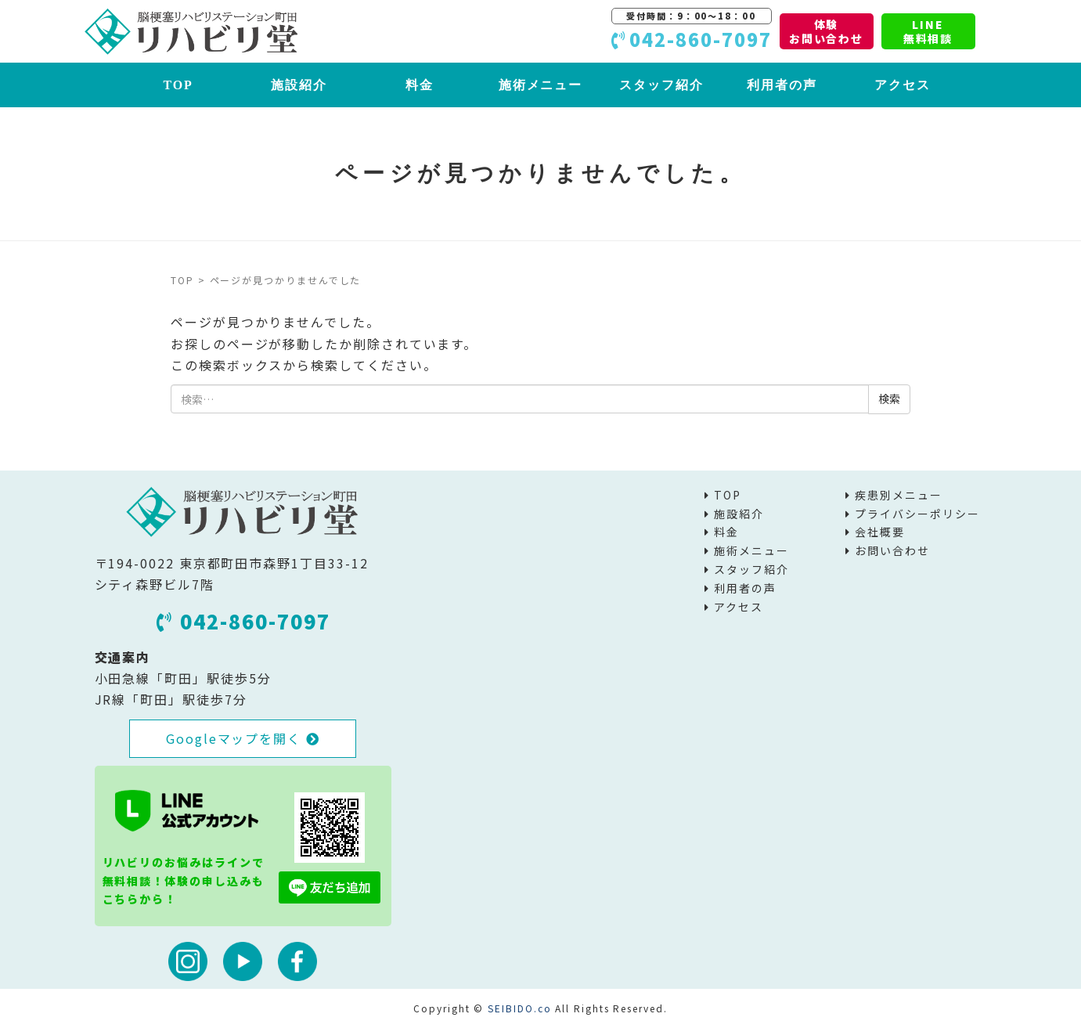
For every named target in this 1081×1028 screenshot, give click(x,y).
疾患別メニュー (898, 495)
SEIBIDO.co (519, 1008)
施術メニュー (541, 85)
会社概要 (880, 531)
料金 (419, 85)
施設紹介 (299, 85)
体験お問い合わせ (826, 31)
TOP (178, 85)
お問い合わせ (892, 550)
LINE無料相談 (928, 31)
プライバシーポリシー (917, 513)
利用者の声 (782, 85)
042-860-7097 (243, 621)
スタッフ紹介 (661, 85)
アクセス (902, 85)
